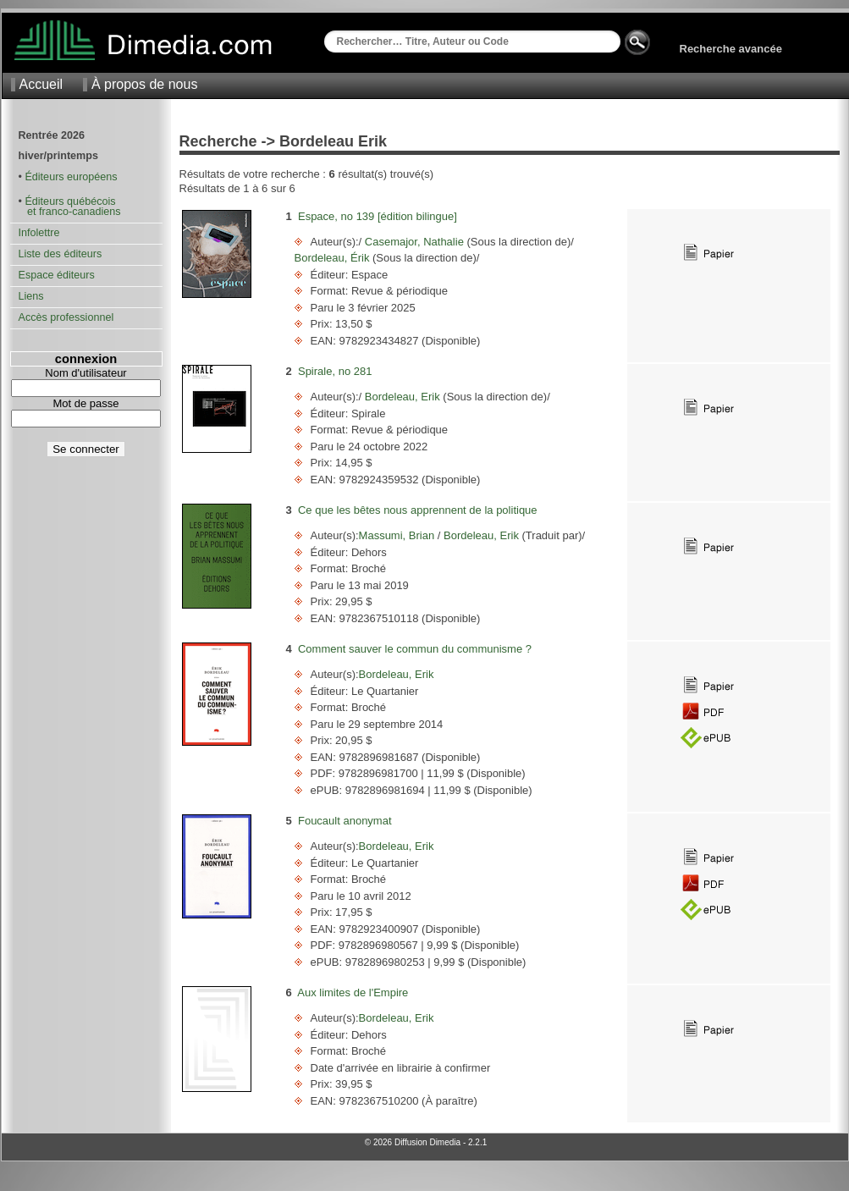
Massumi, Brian (398, 535)
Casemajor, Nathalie (413, 241)
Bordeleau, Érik (334, 257)
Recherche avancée (731, 48)
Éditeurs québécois (70, 201)
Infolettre (39, 233)
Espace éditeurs (57, 275)
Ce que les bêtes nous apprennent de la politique (418, 510)
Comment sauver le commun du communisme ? (415, 648)
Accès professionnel (66, 317)
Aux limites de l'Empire (352, 992)
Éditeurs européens (71, 177)
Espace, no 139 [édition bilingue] (377, 216)
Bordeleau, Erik (402, 396)
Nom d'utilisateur (85, 373)
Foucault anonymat (345, 820)
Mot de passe (85, 403)
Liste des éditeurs (60, 254)
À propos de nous (144, 84)
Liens (31, 296)
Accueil (41, 84)
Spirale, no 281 (335, 371)
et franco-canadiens (70, 212)
